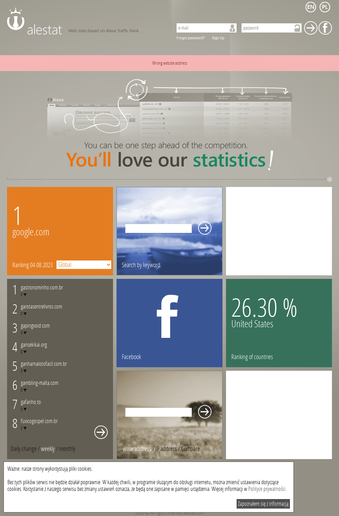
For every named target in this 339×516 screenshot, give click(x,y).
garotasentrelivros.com (41, 306)
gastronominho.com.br (42, 287)
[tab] (67, 449)
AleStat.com (85, 21)
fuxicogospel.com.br (39, 421)
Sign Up (218, 38)
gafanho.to (31, 402)
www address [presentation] (137, 449)
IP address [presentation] (166, 449)
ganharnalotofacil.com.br (44, 363)
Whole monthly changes (101, 432)
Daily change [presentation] (24, 449)
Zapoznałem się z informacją (263, 503)
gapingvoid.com (35, 325)
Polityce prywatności (266, 489)
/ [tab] (26, 449)
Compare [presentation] (190, 449)
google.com (30, 232)
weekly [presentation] (48, 449)
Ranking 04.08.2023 (32, 265)
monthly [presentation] (67, 449)
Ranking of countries (252, 357)
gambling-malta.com (39, 383)
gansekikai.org (34, 344)
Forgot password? (191, 38)
